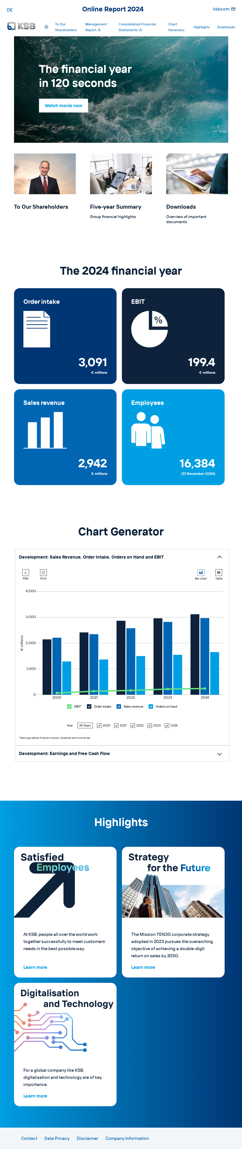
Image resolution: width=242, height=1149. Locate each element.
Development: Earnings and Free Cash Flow (64, 753)
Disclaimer (87, 1138)
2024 (171, 725)
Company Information (127, 1138)
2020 (103, 725)
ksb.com (221, 9)
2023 (154, 725)
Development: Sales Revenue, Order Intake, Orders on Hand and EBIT (91, 557)
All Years (85, 725)
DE (10, 9)
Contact (29, 1138)
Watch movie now (63, 105)
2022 (137, 725)
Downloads (226, 27)
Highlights (202, 27)
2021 (120, 725)
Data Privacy (57, 1138)
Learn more (35, 967)
